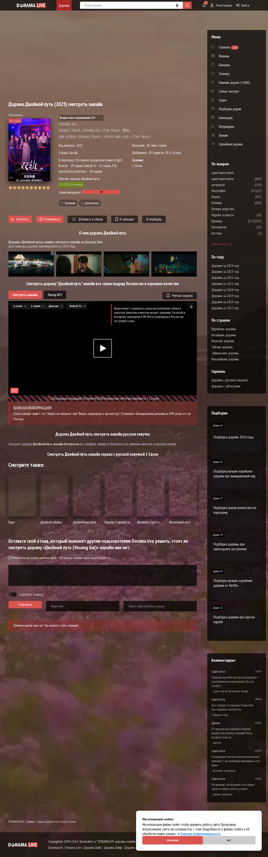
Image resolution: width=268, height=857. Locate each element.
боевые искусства (235, 209)
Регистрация (221, 5)
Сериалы (31, 821)
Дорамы (64, 5)
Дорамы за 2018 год (225, 302)
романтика (92, 203)
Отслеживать (49, 219)
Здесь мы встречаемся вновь (230, 691)
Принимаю (173, 840)
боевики (70, 203)
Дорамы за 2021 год (225, 283)
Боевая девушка (223, 794)
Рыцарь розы (220, 715)
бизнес (228, 196)
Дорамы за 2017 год (225, 308)
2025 (79, 145)
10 (48, 187)
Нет (229, 840)
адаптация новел (235, 172)
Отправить (25, 604)
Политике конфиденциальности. (200, 833)
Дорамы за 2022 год (225, 277)
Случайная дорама (231, 144)
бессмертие (231, 227)
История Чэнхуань (224, 770)
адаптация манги (234, 178)
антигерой (230, 185)
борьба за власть (235, 215)
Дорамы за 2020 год (225, 289)
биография (230, 190)
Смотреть (20, 219)
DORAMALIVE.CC (16, 821)
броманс (229, 221)
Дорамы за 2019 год (225, 296)
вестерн (229, 233)
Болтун (217, 742)
